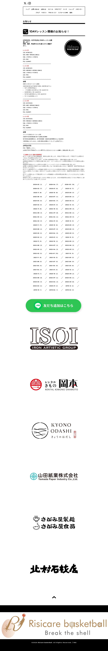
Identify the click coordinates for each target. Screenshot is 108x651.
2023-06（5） (70, 229)
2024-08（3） (38, 213)
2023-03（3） (70, 233)
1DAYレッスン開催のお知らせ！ (49, 31)
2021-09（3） (70, 257)
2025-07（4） (54, 196)
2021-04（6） (54, 265)
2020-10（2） (54, 274)
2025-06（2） (70, 196)
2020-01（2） (54, 286)
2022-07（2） (54, 245)
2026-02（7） (38, 188)
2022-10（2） (54, 241)
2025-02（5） (38, 205)
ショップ (71, 9)
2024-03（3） (70, 217)
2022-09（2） (70, 241)
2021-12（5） (70, 253)
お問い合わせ (35, 9)
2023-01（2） (54, 237)
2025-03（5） (70, 200)
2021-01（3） (54, 269)
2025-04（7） (54, 200)
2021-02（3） (38, 269)
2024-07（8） (54, 213)
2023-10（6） (54, 225)
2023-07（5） (54, 229)
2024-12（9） (70, 205)
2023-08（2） (38, 229)
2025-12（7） (70, 188)
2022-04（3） (54, 249)
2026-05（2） (38, 184)
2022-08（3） (38, 245)
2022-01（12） (54, 253)
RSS (75, 642)
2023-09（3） (70, 225)
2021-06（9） (70, 261)
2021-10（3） (54, 257)
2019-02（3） (70, 290)
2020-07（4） (54, 278)
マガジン (44, 12)
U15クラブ (58, 9)
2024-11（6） (38, 209)
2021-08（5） (38, 261)
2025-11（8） (38, 192)
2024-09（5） (70, 209)
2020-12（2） (70, 269)
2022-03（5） (70, 249)
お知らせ (43, 9)
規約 (71, 12)
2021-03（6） (70, 265)
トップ (28, 9)
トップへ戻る (54, 597)
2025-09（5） (70, 192)
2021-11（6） (38, 257)
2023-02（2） (38, 237)
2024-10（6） (54, 209)
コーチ (65, 9)
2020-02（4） (38, 286)
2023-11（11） (38, 225)
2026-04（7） (54, 184)
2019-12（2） (70, 286)
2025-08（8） (38, 196)
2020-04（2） (54, 282)
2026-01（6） (54, 188)
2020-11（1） (38, 274)
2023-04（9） (54, 233)
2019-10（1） (38, 290)
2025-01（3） (54, 205)
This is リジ (52, 12)
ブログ (38, 12)
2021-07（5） (54, 261)
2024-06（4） (70, 213)
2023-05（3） (38, 233)
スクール (50, 9)
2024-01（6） (54, 221)
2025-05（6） (38, 200)
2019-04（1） (54, 290)
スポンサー (79, 9)
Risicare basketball (45, 642)
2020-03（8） (70, 282)
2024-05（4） (38, 217)
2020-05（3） (38, 282)
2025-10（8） (54, 192)
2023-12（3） (70, 221)
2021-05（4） (38, 265)
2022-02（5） (38, 253)
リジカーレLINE (63, 12)
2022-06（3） (70, 245)
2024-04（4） (54, 217)
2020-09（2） (70, 274)
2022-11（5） (37, 241)
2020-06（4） (70, 278)
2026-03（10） (70, 184)
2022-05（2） (38, 249)
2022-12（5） (70, 237)
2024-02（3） (38, 221)
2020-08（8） (38, 278)
